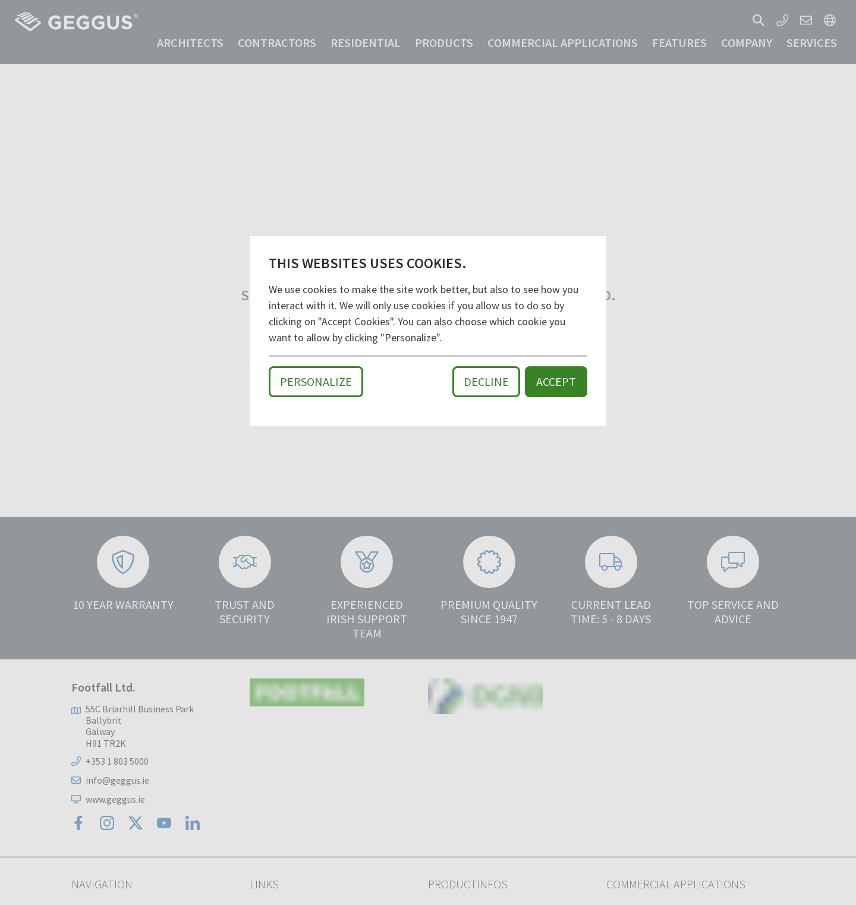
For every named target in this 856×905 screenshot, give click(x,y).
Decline (486, 381)
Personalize (316, 381)
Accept (556, 381)
